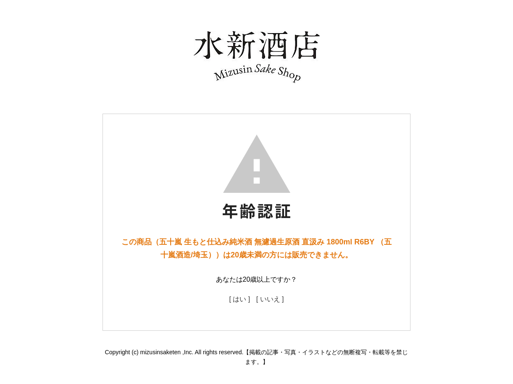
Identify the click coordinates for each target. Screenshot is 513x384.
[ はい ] (239, 299)
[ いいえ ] (270, 299)
